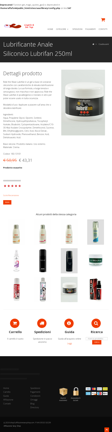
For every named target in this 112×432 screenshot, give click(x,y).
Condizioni (35, 395)
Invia (7, 202)
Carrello (6, 392)
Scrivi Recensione (11, 195)
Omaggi (33, 399)
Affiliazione (8, 399)
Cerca (96, 342)
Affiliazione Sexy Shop (12, 426)
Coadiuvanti (104, 44)
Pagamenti (90, 29)
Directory (34, 407)
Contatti (103, 29)
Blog (32, 403)
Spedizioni (77, 29)
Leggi (69, 343)
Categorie (62, 29)
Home (50, 29)
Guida (6, 395)
